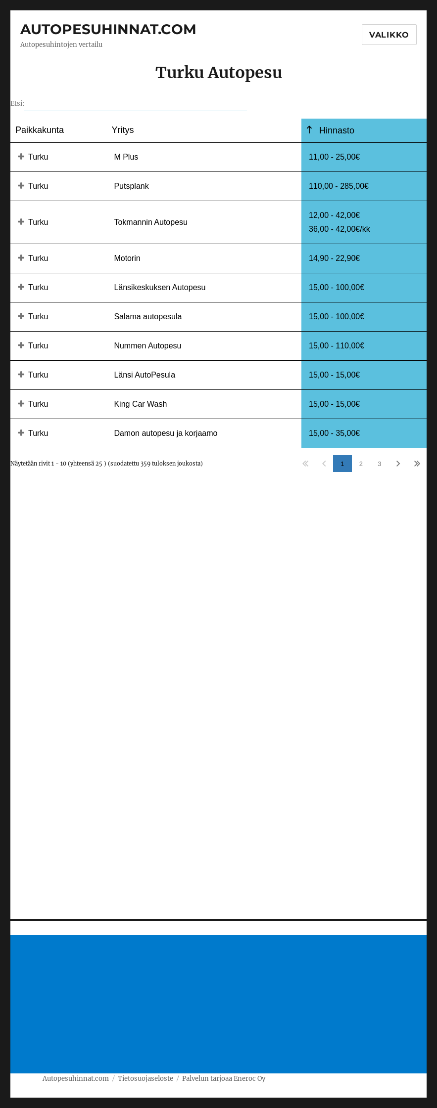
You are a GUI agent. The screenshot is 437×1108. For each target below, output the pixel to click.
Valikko (389, 35)
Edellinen (324, 463)
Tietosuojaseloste (145, 1078)
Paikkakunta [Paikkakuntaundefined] (39, 130)
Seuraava (398, 463)
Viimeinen (417, 463)
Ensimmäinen (305, 463)
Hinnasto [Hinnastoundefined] (335, 130)
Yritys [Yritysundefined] (122, 130)
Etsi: (128, 103)
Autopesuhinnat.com (108, 29)
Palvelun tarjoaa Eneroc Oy (223, 1078)
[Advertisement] (220, 1005)
